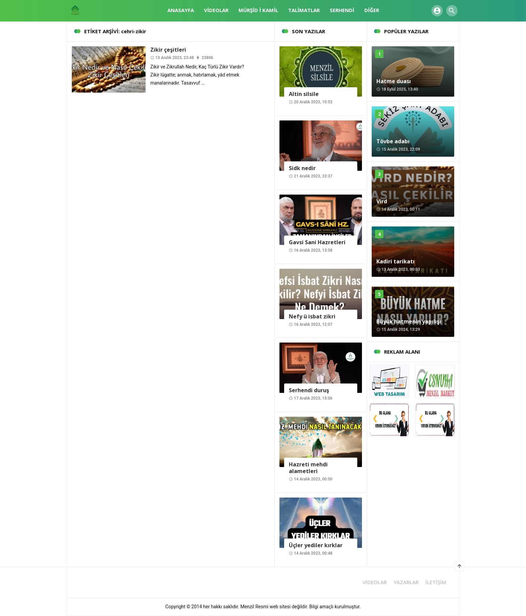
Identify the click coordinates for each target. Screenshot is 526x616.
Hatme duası (393, 81)
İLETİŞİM (435, 582)
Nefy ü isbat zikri (312, 316)
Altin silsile (304, 94)
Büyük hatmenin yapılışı (408, 321)
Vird (381, 201)
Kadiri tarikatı (395, 261)
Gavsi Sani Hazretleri (317, 242)
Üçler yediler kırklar (316, 545)
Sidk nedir (302, 168)
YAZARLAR (406, 582)
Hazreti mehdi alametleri (308, 468)
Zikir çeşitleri (168, 49)
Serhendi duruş (309, 390)
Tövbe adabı (393, 141)
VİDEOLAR (375, 582)
